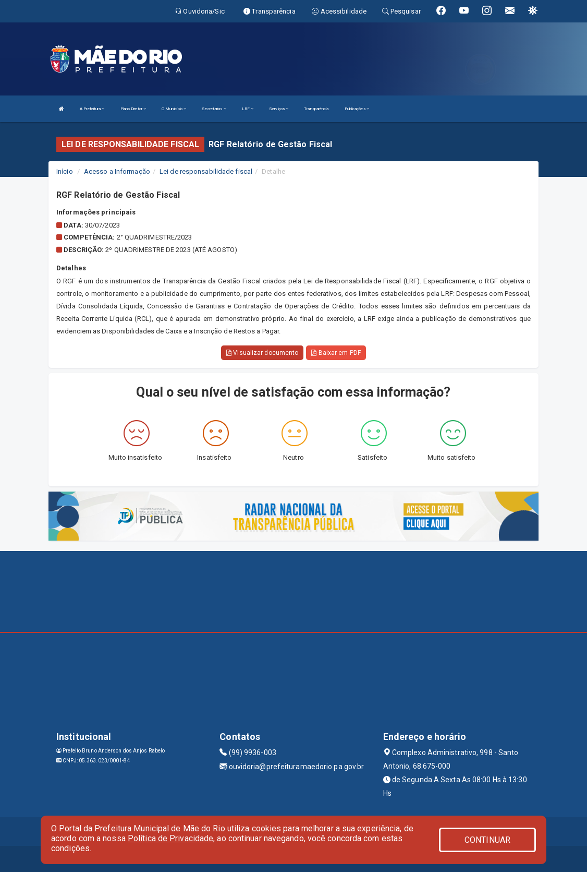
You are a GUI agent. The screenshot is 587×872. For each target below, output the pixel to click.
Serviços (278, 108)
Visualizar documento (262, 352)
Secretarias (214, 108)
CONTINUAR (487, 840)
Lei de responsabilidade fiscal (206, 171)
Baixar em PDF (336, 352)
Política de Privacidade (170, 838)
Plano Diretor (133, 108)
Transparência (316, 108)
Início (64, 171)
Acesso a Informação (117, 171)
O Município (174, 108)
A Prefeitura (92, 108)
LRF (248, 108)
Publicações (357, 108)
